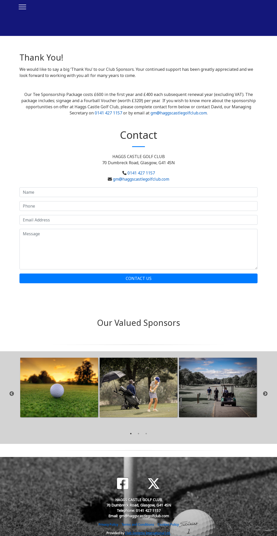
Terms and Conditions (137, 524)
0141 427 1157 (108, 113)
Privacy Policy (108, 524)
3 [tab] (146, 433)
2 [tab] (138, 433)
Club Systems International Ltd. (148, 533)
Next (265, 393)
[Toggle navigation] (22, 6)
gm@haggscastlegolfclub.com (179, 113)
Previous (11, 393)
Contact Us (139, 278)
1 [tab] (130, 433)
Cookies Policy (168, 524)
